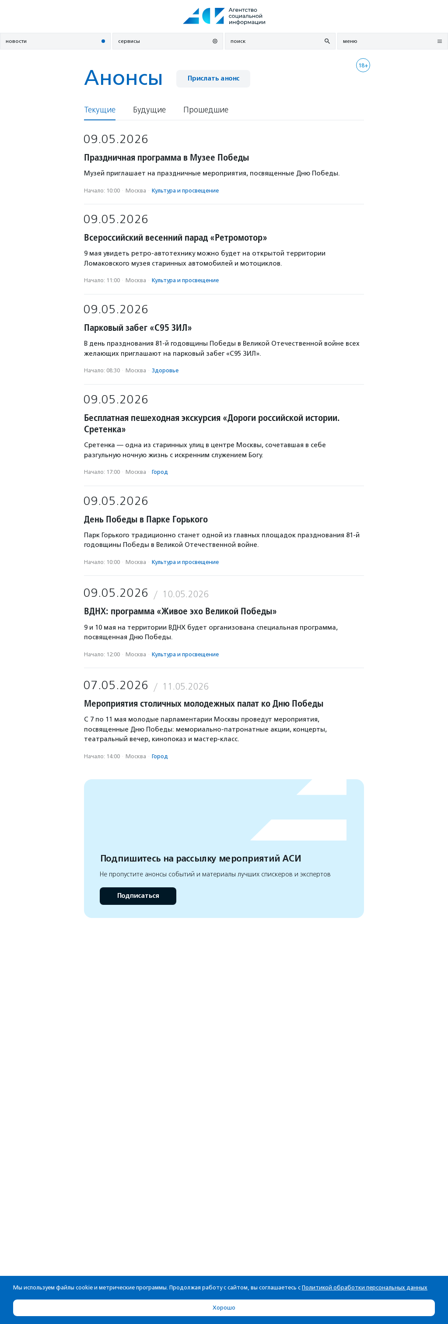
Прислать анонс (213, 78)
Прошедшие (205, 110)
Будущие (149, 110)
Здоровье (165, 370)
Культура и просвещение (185, 190)
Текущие (100, 110)
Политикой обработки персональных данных (364, 1287)
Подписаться (138, 896)
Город (160, 472)
